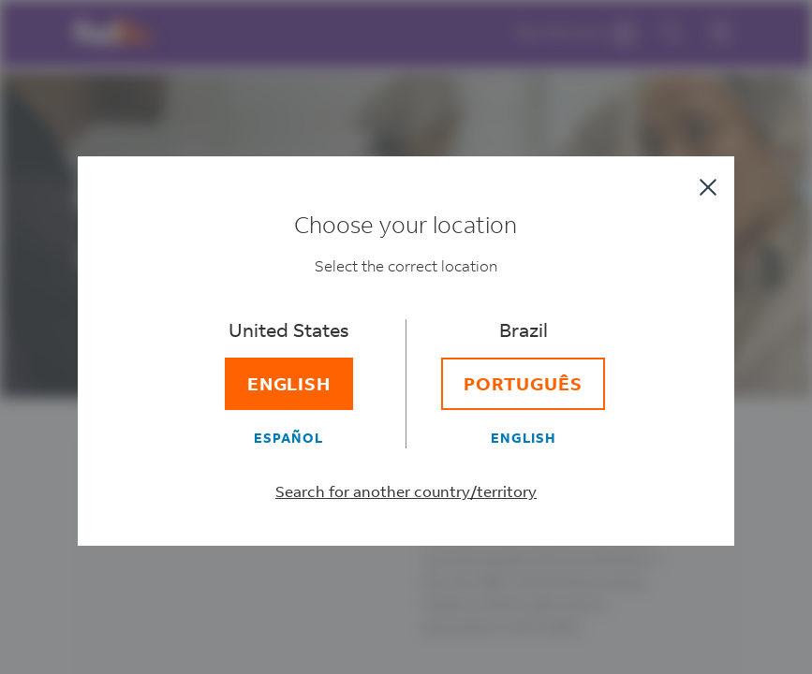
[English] (289, 384)
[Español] (289, 437)
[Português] (523, 384)
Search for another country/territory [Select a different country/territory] (406, 491)
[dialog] (406, 337)
